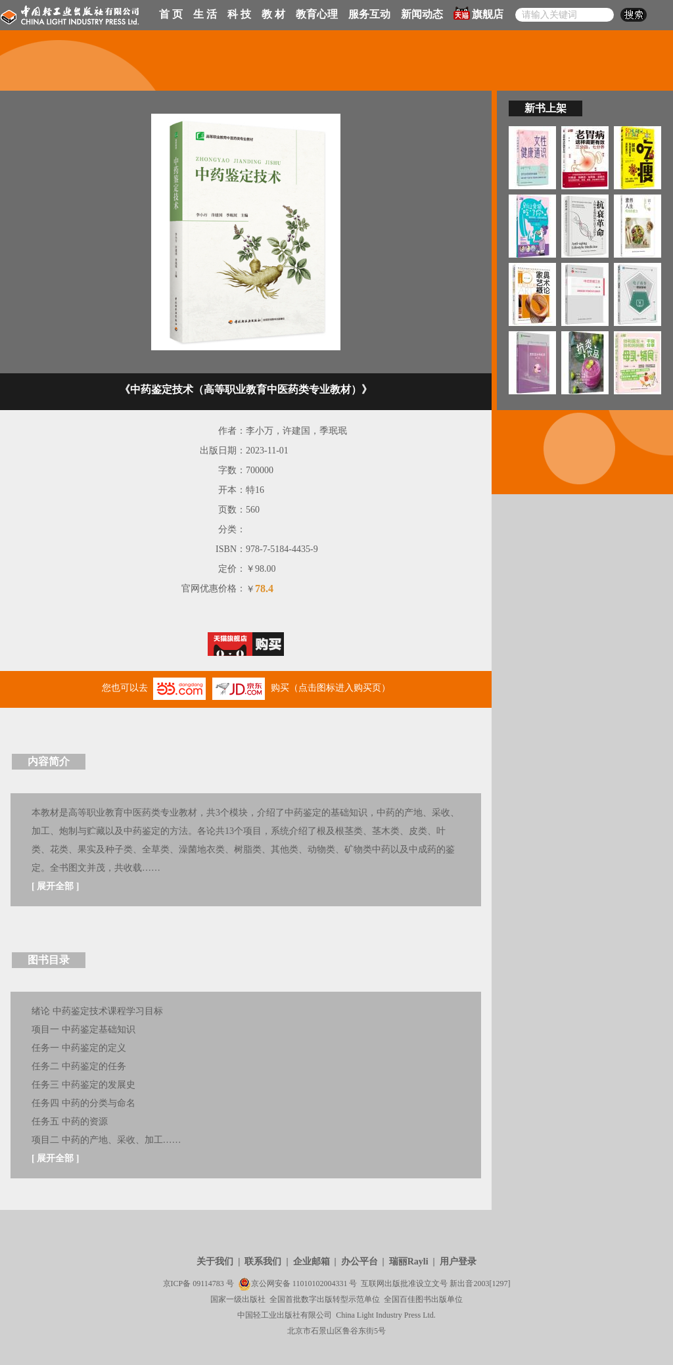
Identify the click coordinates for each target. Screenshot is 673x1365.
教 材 (273, 14)
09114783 (208, 1283)
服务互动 (369, 14)
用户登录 (458, 1261)
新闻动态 (422, 14)
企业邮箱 (311, 1261)
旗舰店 (478, 13)
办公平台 (359, 1261)
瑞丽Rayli (409, 1261)
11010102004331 (320, 1283)
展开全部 (55, 886)
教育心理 (317, 14)
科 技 (239, 14)
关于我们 (215, 1261)
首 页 (171, 14)
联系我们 (262, 1261)
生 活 (205, 14)
